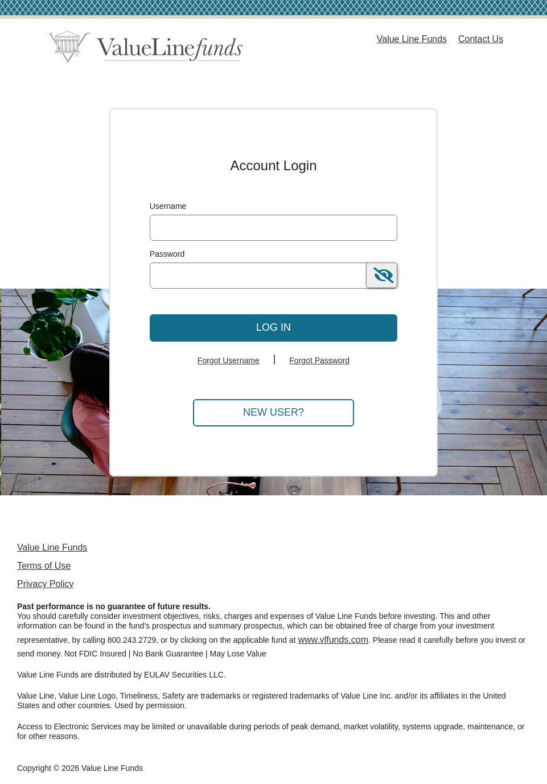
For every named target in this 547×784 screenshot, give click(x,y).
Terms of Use (44, 565)
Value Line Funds (52, 547)
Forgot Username (229, 360)
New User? (273, 412)
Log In (273, 327)
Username (168, 206)
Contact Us (480, 39)
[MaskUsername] (274, 228)
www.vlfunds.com (333, 640)
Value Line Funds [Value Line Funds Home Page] (412, 39)
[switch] (381, 275)
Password (167, 253)
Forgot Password (319, 360)
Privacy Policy (45, 584)
